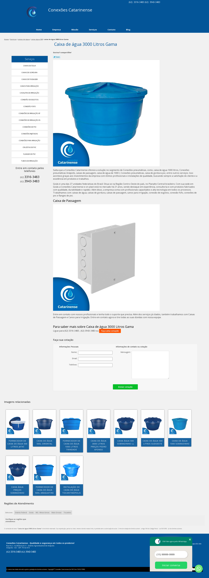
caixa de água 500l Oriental (44, 442)
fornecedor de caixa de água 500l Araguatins (44, 490)
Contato (111, 29)
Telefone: (90, 365)
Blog (128, 29)
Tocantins (67, 512)
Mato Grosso (56, 512)
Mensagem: (144, 365)
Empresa (56, 29)
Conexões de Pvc (30, 127)
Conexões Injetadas (29, 134)
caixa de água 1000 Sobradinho (179, 442)
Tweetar (56, 57)
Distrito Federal (21, 512)
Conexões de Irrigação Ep (30, 113)
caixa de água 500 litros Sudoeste (153, 442)
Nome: (91, 352)
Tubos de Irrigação (29, 161)
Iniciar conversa (171, 565)
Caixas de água (29, 66)
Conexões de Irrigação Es (30, 120)
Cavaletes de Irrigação (30, 93)
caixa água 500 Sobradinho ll (125, 442)
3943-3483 (155, 2)
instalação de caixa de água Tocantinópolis (71, 490)
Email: (92, 359)
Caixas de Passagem (29, 79)
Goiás (31, 512)
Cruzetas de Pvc (30, 147)
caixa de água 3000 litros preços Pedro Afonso (98, 445)
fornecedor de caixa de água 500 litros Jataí (17, 444)
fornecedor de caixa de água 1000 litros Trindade (71, 445)
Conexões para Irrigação (30, 140)
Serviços (93, 29)
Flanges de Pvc (29, 154)
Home (39, 29)
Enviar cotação (125, 387)
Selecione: (9, 512)
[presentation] (94, 375)
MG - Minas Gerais (42, 512)
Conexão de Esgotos (30, 100)
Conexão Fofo (29, 106)
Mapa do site (196, 543)
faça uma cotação (110, 331)
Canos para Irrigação (29, 86)
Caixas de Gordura (29, 72)
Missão (74, 29)
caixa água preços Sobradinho (17, 490)
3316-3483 (139, 2)
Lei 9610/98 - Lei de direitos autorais (170, 529)
